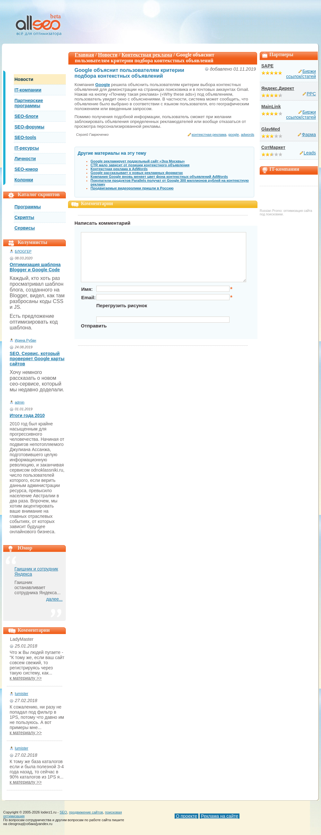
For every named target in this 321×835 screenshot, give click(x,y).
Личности (25, 158)
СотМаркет (273, 147)
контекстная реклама (209, 134)
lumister (21, 693)
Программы (27, 206)
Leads (310, 152)
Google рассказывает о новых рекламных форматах (137, 173)
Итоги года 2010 (27, 415)
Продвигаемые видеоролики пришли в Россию (132, 188)
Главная (84, 54)
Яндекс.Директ (277, 88)
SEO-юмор (26, 169)
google (233, 134)
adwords (247, 134)
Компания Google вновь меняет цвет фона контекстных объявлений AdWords (159, 176)
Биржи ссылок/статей (301, 74)
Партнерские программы (28, 103)
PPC (311, 93)
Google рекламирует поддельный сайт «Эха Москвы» (138, 161)
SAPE (267, 65)
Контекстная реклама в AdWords (119, 169)
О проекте (186, 816)
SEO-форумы (29, 126)
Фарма (309, 134)
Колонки (23, 179)
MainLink (271, 106)
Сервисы (24, 227)
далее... (54, 599)
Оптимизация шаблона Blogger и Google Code (35, 267)
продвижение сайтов (86, 812)
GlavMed (270, 129)
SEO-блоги (26, 116)
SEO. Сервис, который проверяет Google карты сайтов (37, 358)
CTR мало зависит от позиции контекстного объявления (140, 165)
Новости (23, 79)
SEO (63, 812)
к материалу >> (26, 678)
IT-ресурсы (26, 148)
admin (19, 402)
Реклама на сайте (219, 816)
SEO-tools (25, 137)
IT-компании (27, 89)
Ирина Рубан (25, 340)
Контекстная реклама (147, 54)
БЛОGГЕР (23, 251)
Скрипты (24, 217)
